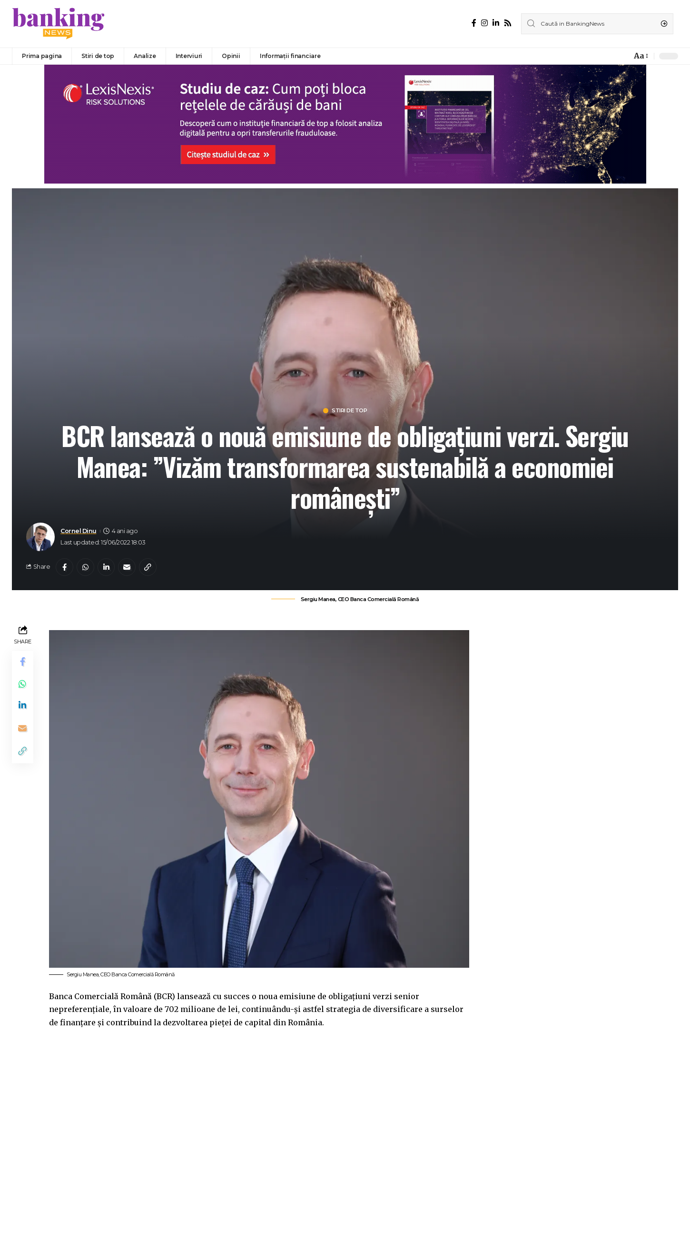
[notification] (622, 56)
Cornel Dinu (78, 531)
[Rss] (508, 23)
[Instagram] (484, 23)
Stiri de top (350, 411)
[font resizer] (640, 55)
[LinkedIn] (496, 23)
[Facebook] (474, 23)
